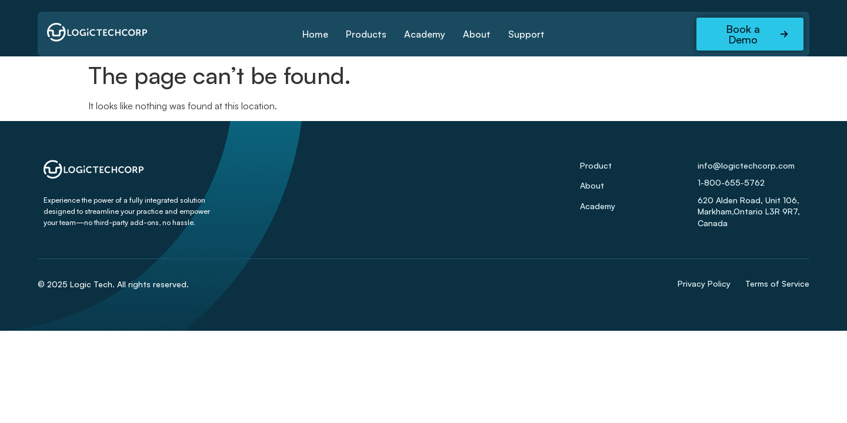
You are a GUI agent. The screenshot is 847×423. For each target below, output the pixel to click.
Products (366, 34)
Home (315, 34)
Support (526, 34)
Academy (424, 34)
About (477, 34)
